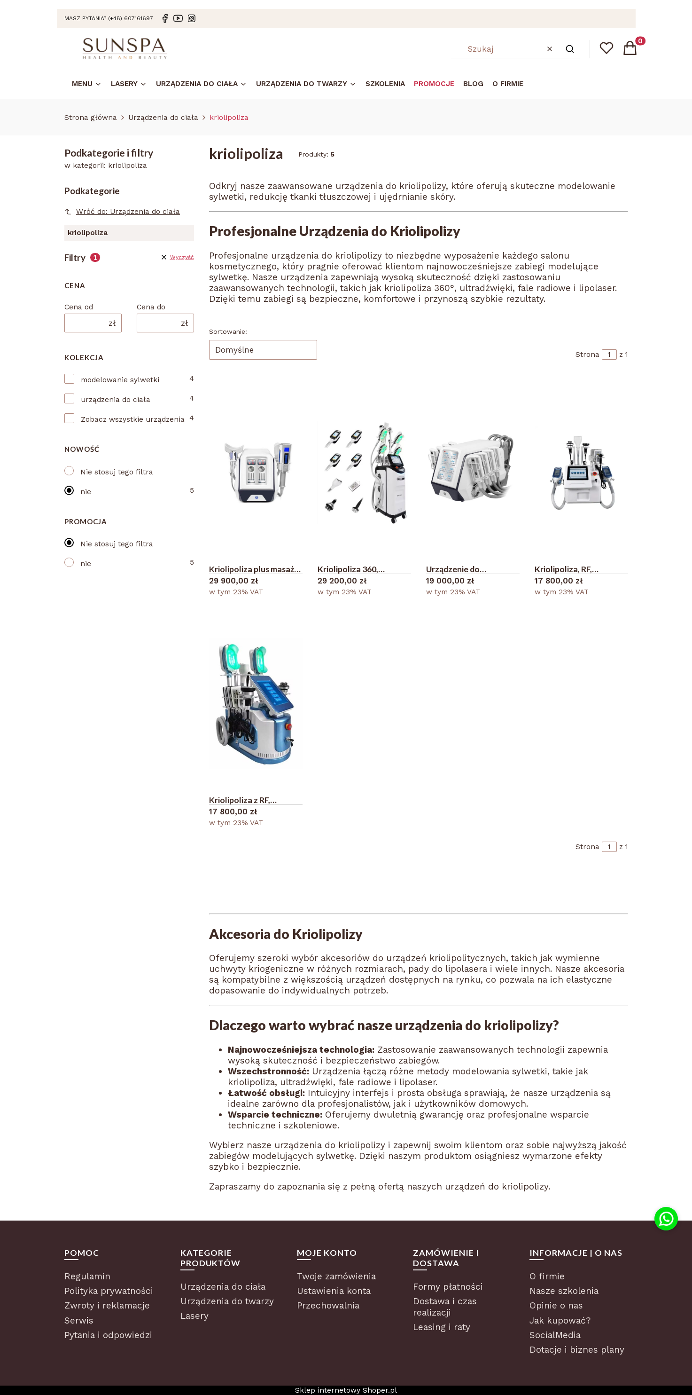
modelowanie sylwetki (120, 380)
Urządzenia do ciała (163, 117)
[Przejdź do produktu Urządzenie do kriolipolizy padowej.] (473, 472)
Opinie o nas (556, 1305)
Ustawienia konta (334, 1290)
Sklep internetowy (346, 1390)
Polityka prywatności (108, 1290)
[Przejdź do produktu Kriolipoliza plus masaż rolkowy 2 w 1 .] (256, 472)
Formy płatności (448, 1286)
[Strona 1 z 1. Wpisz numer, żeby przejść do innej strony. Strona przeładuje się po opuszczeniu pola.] (609, 354)
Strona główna (90, 117)
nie (85, 492)
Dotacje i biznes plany (576, 1349)
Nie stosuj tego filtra (116, 472)
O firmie (547, 1276)
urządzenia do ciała (115, 399)
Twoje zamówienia (336, 1276)
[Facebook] (165, 18)
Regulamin (87, 1276)
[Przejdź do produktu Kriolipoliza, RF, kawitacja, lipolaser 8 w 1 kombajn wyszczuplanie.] (581, 472)
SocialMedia (555, 1335)
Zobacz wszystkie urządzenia (133, 419)
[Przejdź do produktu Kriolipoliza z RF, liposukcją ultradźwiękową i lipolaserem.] (256, 703)
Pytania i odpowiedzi (108, 1335)
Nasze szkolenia (564, 1290)
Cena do (151, 307)
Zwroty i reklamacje (107, 1305)
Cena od (78, 307)
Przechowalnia (328, 1305)
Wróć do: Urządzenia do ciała (122, 211)
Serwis (78, 1320)
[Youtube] (178, 18)
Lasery (194, 1315)
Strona (587, 354)
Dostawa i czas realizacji (445, 1307)
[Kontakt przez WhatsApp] (666, 1218)
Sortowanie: (228, 331)
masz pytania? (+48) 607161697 (108, 18)
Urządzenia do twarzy (227, 1301)
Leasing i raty (441, 1327)
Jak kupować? (560, 1320)
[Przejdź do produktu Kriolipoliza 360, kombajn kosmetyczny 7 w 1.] (364, 472)
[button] (569, 49)
